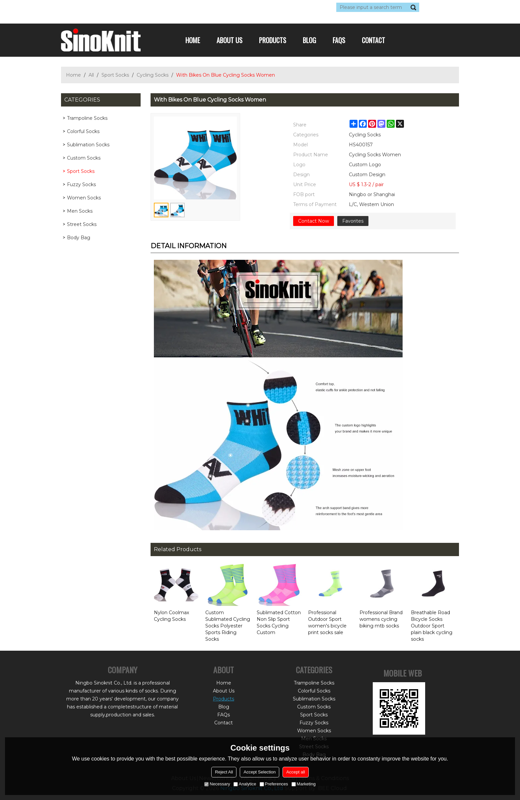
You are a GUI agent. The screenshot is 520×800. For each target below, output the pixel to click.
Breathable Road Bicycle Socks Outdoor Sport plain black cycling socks (431, 626)
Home (192, 40)
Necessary (217, 783)
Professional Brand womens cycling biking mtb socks (381, 619)
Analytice (244, 783)
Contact (373, 40)
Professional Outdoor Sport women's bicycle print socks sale (327, 622)
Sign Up (122, 7)
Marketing (304, 783)
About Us (229, 40)
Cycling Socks (152, 75)
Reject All (224, 771)
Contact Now (313, 221)
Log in (101, 7)
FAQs (339, 40)
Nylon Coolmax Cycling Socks (171, 616)
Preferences (274, 783)
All (91, 75)
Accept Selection (259, 771)
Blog (309, 40)
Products (272, 40)
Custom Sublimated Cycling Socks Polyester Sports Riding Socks (227, 626)
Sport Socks (115, 75)
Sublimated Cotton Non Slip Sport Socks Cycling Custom (279, 622)
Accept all (295, 771)
